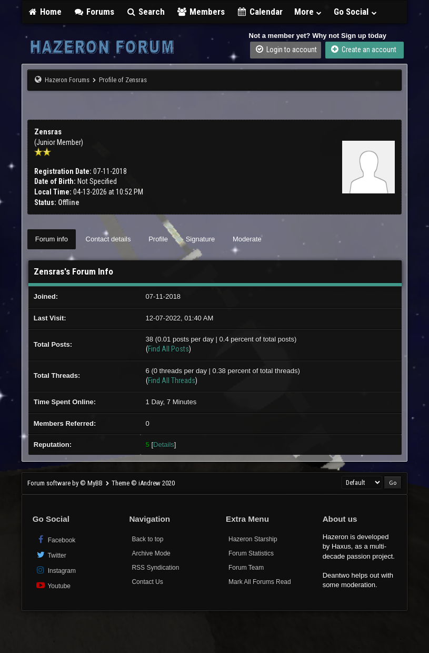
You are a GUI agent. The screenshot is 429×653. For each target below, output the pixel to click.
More (308, 11)
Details (163, 445)
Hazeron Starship (252, 539)
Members (200, 11)
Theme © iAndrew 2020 (143, 483)
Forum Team (246, 567)
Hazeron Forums (67, 80)
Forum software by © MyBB (65, 483)
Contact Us (147, 582)
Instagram (55, 570)
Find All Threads (171, 380)
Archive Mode (151, 553)
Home (44, 11)
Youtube (53, 585)
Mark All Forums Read (259, 582)
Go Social (355, 11)
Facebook (55, 539)
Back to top (147, 539)
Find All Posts (168, 349)
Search (145, 11)
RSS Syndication (155, 567)
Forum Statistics (251, 553)
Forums (93, 11)
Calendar (259, 11)
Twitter (50, 554)
